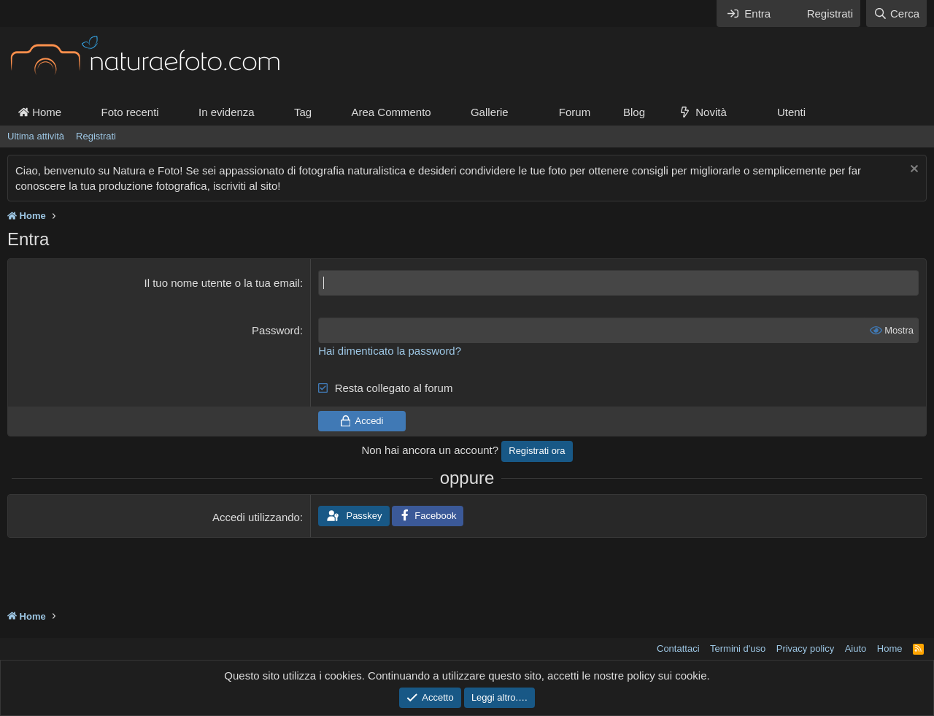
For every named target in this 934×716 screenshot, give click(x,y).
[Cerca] (896, 13)
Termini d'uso (737, 648)
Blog (634, 112)
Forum (574, 112)
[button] (520, 112)
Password (276, 330)
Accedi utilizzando (256, 517)
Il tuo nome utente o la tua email (221, 283)
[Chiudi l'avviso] (912, 170)
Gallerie (490, 112)
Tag (303, 112)
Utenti (791, 112)
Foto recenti (129, 112)
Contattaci (678, 648)
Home (39, 112)
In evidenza (226, 112)
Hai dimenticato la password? (389, 350)
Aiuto (856, 648)
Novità (711, 112)
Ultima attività (35, 136)
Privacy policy (805, 648)
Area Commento (391, 112)
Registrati (96, 136)
